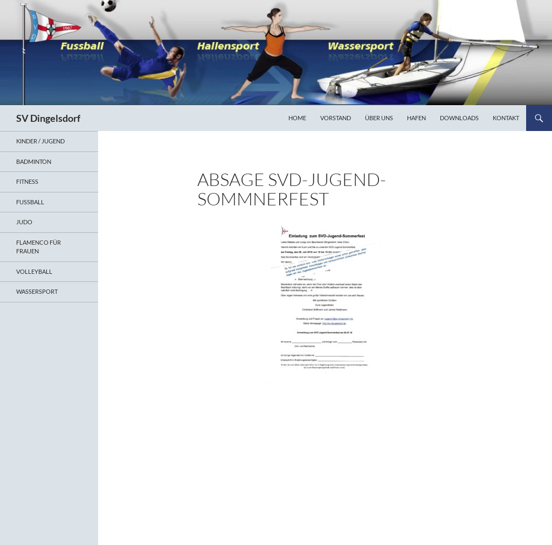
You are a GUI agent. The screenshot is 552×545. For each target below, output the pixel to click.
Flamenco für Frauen (38, 247)
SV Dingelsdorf (48, 118)
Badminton (33, 161)
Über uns (379, 117)
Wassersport (37, 291)
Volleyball (34, 271)
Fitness (27, 181)
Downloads (459, 117)
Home (297, 117)
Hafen (416, 117)
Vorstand (335, 117)
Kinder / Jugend (40, 140)
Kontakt (506, 117)
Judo (24, 221)
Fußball (30, 201)
